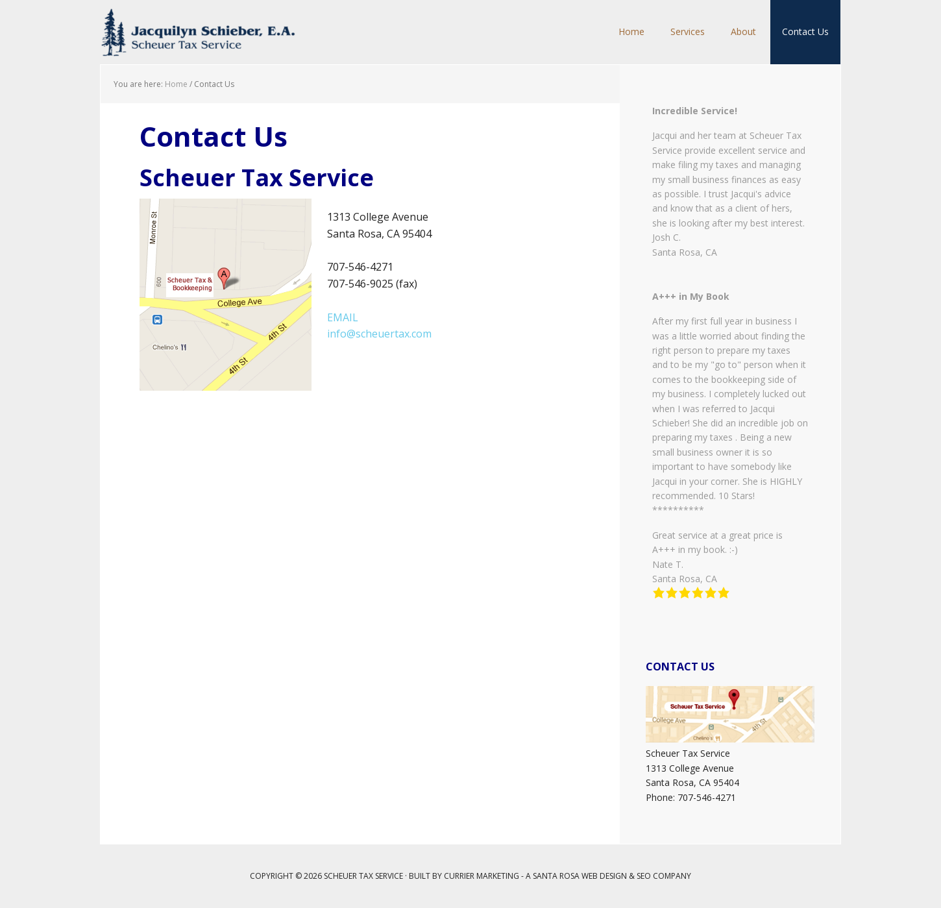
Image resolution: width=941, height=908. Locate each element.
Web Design (604, 875)
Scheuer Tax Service (198, 32)
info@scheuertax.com (379, 333)
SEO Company (664, 875)
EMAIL (342, 317)
